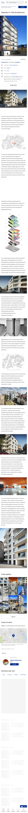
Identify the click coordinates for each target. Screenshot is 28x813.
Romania (17, 62)
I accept (23, 7)
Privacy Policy (3, 7)
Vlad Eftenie (14, 73)
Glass (3, 674)
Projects (16, 674)
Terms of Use (14, 6)
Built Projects (24, 674)
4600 (8, 68)
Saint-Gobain (15, 76)
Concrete (10, 674)
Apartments (4, 62)
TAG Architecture (14, 65)
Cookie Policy (9, 7)
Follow (14, 664)
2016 (8, 71)
